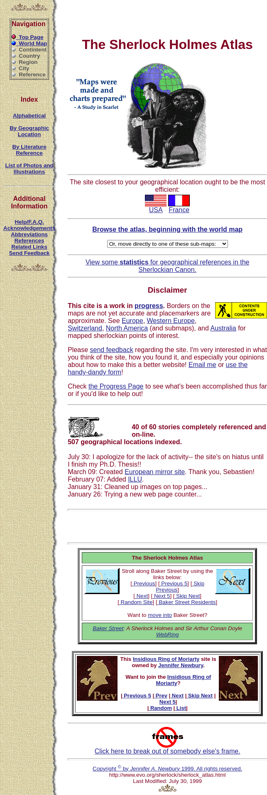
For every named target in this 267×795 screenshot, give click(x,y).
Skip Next (187, 596)
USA (156, 207)
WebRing (167, 634)
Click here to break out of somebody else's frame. (167, 748)
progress (149, 305)
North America (127, 328)
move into (160, 615)
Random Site (136, 602)
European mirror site (155, 471)
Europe (132, 320)
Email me (202, 364)
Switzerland (85, 328)
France (179, 207)
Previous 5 (174, 583)
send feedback (111, 349)
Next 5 (161, 596)
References (29, 240)
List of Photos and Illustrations (29, 168)
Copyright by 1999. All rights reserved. (167, 769)
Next (141, 596)
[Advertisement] (123, 15)
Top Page (27, 37)
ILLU (135, 479)
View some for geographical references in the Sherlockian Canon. (168, 266)
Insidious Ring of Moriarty (166, 659)
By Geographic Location (29, 131)
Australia (223, 328)
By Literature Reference (29, 150)
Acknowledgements (29, 228)
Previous (143, 583)
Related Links (29, 247)
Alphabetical (29, 116)
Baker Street (108, 628)
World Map (29, 43)
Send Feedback (29, 253)
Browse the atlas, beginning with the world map (167, 229)
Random (160, 708)
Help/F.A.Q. (29, 222)
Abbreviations (29, 234)
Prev (160, 695)
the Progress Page (116, 386)
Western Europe (171, 320)
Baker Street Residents (186, 602)
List (180, 708)
